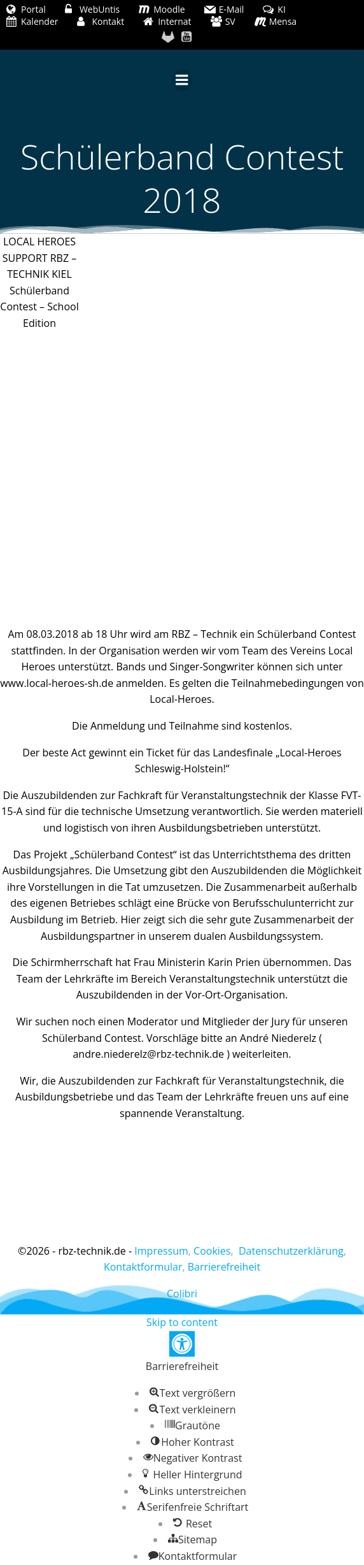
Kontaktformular (143, 1267)
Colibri (182, 1294)
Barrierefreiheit (224, 1267)
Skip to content (182, 1322)
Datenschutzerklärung (291, 1251)
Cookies (211, 1251)
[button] (182, 1344)
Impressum (161, 1251)
